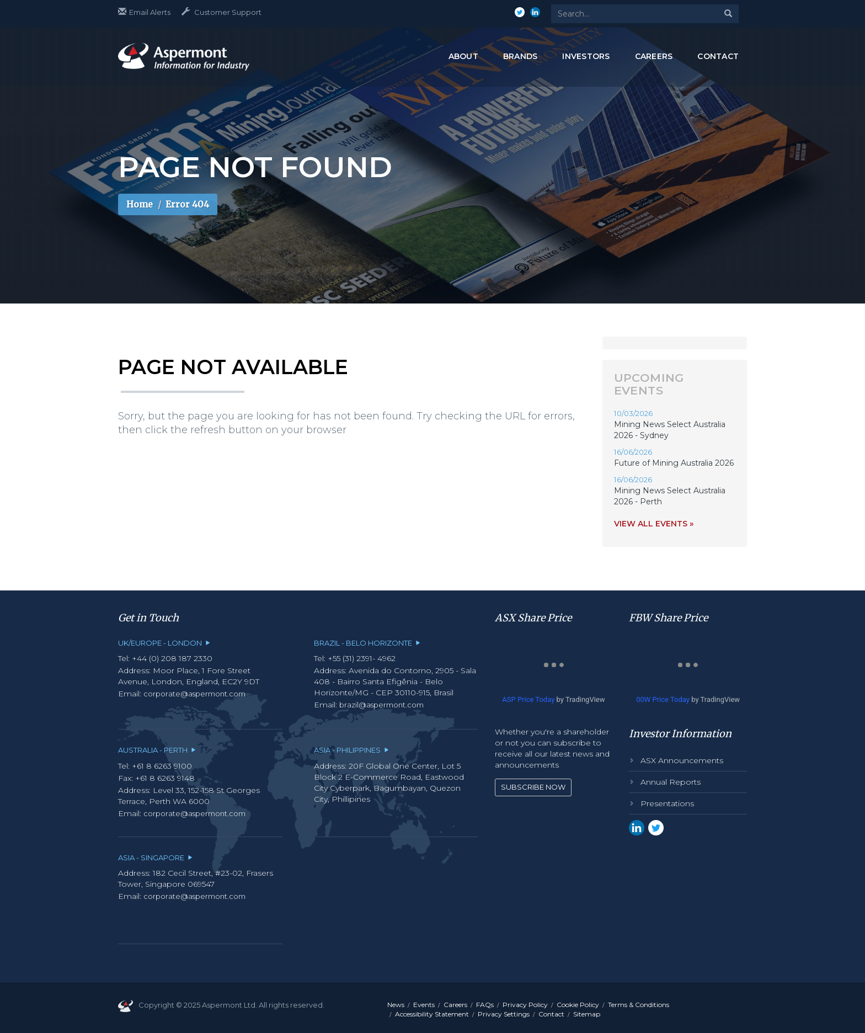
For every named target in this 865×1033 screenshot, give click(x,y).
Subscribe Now (533, 786)
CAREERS (654, 56)
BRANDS (520, 56)
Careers (455, 1004)
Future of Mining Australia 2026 (674, 463)
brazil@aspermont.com (381, 704)
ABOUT (463, 56)
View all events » (653, 524)
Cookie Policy (578, 1004)
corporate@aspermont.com (194, 693)
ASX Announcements (681, 760)
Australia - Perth (157, 750)
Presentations (667, 803)
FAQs (485, 1004)
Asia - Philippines (351, 750)
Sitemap (586, 1014)
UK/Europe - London (164, 642)
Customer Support (221, 12)
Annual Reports (670, 782)
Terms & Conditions (638, 1004)
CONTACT (718, 56)
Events (424, 1004)
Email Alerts (144, 12)
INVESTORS (586, 56)
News (395, 1004)
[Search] (728, 13)
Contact (551, 1014)
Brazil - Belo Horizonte (367, 642)
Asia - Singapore (155, 857)
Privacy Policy (525, 1004)
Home (139, 204)
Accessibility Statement (432, 1014)
